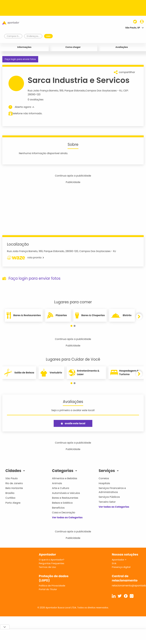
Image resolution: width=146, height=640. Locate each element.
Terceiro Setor (107, 502)
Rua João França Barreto (43, 90)
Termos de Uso (47, 567)
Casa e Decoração (63, 512)
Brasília (9, 493)
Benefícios (58, 507)
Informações (24, 47)
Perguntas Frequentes (51, 563)
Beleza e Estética (62, 503)
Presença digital (121, 567)
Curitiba (10, 498)
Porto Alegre (12, 503)
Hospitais (104, 483)
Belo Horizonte (14, 488)
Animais (57, 483)
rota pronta (25, 257)
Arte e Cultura (60, 488)
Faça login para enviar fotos (20, 59)
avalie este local (73, 423)
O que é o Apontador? (51, 559)
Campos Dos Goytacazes (101, 90)
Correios (104, 478)
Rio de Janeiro (14, 483)
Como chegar (73, 47)
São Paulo (11, 478)
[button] (71, 326)
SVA (114, 563)
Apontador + (119, 559)
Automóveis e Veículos (66, 493)
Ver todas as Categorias (67, 517)
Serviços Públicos (109, 497)
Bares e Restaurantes (65, 498)
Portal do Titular (48, 589)
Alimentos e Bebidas (64, 478)
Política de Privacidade (52, 585)
